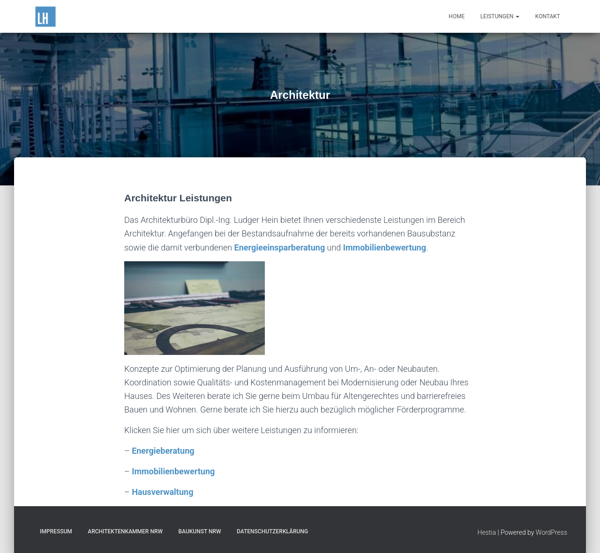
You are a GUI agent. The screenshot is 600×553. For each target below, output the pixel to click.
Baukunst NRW (199, 531)
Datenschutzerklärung (272, 531)
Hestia (487, 532)
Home (457, 16)
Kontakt (547, 16)
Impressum (56, 531)
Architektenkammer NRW (125, 531)
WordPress (551, 532)
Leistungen (500, 16)
